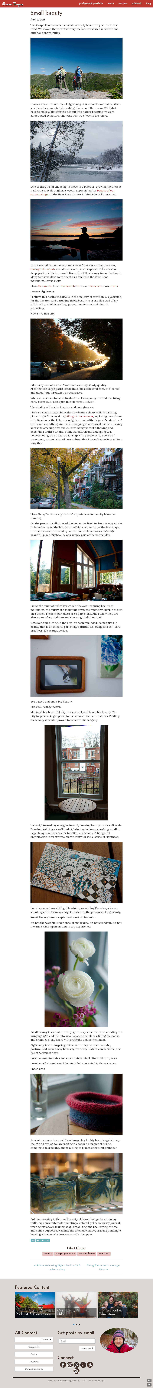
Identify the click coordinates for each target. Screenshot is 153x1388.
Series (34, 1354)
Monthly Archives (34, 1369)
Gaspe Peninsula (65, 1253)
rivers (114, 286)
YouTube (122, 4)
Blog (148, 4)
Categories (34, 1347)
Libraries (34, 1361)
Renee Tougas (12, 4)
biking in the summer (79, 416)
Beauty (48, 1253)
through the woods (42, 269)
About (110, 4)
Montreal (104, 1253)
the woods (45, 286)
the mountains (70, 286)
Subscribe (87, 1348)
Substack (136, 4)
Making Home (87, 1253)
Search (46, 1339)
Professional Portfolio (91, 4)
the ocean (95, 286)
